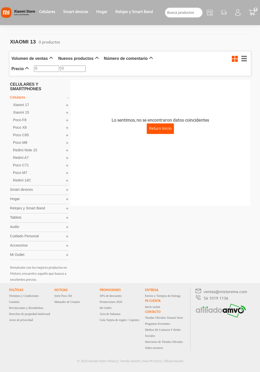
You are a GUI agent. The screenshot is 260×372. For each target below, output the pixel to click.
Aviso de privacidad (21, 320)
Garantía (14, 302)
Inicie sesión (152, 307)
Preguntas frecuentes (157, 324)
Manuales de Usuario (67, 302)
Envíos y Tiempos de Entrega (162, 296)
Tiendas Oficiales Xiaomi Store (164, 317)
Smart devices (75, 12)
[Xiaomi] (18, 17)
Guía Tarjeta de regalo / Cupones (119, 320)
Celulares (47, 12)
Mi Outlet (106, 308)
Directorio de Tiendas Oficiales (164, 342)
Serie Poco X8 (63, 296)
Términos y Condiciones (24, 296)
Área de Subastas (110, 314)
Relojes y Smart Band (134, 12)
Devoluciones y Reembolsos (26, 308)
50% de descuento (111, 296)
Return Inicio (160, 129)
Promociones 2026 (111, 302)
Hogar (101, 12)
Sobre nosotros (154, 348)
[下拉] (161, 12)
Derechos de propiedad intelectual (29, 314)
